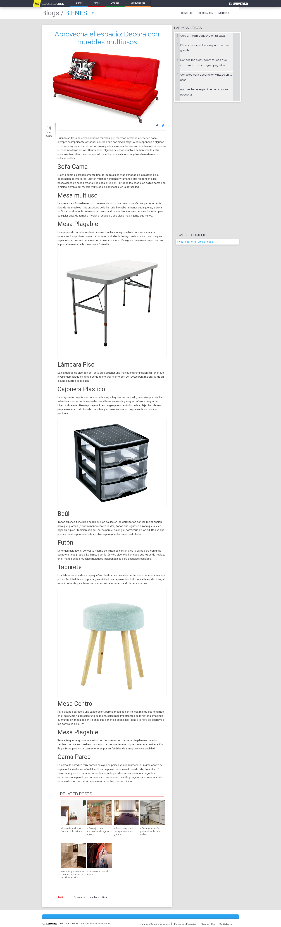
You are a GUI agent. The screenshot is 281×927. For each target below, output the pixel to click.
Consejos (187, 13)
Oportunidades (138, 3)
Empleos (115, 3)
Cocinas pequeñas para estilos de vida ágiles (150, 831)
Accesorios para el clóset (97, 873)
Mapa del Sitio (208, 924)
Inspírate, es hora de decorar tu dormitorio (72, 830)
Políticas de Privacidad (185, 924)
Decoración (206, 13)
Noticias (223, 13)
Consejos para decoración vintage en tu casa (99, 831)
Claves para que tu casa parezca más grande (124, 831)
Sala (104, 897)
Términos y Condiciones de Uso (154, 924)
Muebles (94, 897)
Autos (97, 3)
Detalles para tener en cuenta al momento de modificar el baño (72, 874)
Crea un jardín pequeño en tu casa (202, 35)
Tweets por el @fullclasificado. (195, 241)
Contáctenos (225, 924)
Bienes (79, 3)
